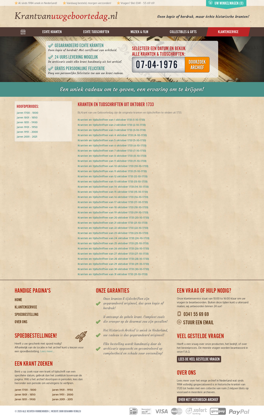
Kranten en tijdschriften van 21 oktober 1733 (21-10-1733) (112, 222)
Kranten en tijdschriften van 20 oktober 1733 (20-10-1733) (113, 217)
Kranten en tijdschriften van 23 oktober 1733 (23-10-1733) (113, 233)
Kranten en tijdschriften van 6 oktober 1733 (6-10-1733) (112, 145)
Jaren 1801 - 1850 (27, 117)
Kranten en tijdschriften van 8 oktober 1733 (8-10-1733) (112, 155)
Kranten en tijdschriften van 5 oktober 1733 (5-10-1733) (112, 140)
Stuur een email (198, 322)
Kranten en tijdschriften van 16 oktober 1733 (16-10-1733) (113, 196)
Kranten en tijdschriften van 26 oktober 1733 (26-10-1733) (113, 248)
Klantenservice (26, 307)
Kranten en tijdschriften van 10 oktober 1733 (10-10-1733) (113, 166)
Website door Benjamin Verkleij (66, 411)
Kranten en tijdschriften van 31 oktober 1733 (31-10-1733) (112, 274)
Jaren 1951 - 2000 (27, 131)
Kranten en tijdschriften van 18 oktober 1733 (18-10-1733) (113, 207)
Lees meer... (47, 351)
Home (18, 299)
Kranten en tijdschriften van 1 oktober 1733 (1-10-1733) (111, 119)
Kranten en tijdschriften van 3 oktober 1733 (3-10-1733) (112, 130)
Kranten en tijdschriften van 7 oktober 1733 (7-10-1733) (112, 150)
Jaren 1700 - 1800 (27, 112)
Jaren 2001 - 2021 (27, 136)
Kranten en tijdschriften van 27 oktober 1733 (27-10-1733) (113, 253)
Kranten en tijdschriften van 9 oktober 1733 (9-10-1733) (112, 160)
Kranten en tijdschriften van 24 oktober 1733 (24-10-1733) (113, 238)
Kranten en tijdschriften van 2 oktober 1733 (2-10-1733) (112, 124)
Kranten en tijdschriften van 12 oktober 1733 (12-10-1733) (112, 176)
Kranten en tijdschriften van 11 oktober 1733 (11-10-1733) (112, 171)
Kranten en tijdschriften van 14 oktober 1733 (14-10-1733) (113, 186)
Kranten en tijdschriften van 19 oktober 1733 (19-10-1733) (113, 212)
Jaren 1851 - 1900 (27, 122)
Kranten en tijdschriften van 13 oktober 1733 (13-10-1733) (112, 181)
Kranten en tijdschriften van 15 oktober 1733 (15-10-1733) (113, 191)
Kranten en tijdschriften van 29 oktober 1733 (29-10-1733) (113, 263)
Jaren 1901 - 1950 (27, 127)
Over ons (21, 321)
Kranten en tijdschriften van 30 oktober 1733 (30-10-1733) (113, 269)
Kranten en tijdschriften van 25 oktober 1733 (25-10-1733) (113, 243)
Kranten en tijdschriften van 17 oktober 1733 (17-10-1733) (113, 202)
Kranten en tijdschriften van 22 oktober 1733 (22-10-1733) (113, 227)
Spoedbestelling (26, 314)
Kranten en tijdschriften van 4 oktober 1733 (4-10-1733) (112, 135)
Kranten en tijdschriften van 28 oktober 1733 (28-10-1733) (113, 258)
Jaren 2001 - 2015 (62, 399)
